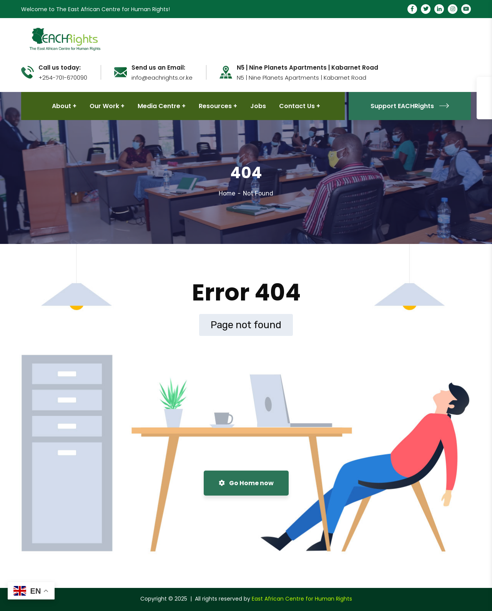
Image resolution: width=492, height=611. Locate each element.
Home (227, 193)
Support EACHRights (410, 106)
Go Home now (246, 483)
